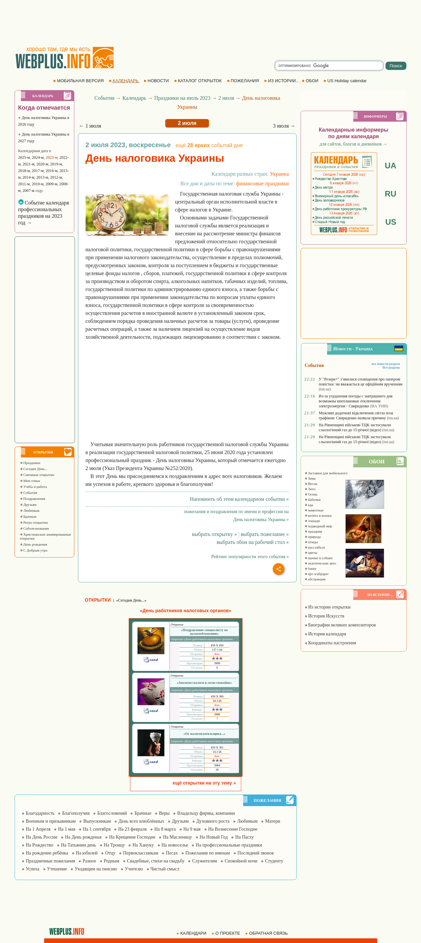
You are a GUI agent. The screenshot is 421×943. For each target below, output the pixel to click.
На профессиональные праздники (229, 845)
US (390, 221)
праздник (313, 531)
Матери (272, 821)
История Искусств (324, 616)
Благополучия (76, 813)
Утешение (57, 868)
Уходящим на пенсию (96, 868)
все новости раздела (386, 364)
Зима (310, 478)
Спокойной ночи (241, 860)
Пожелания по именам (207, 853)
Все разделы (391, 367)
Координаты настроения (330, 642)
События (28, 493)
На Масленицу (177, 837)
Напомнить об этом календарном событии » (239, 499)
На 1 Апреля (38, 829)
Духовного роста (213, 821)
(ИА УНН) (379, 406)
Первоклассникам (140, 853)
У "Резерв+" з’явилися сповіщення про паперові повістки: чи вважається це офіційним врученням (360, 381)
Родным (111, 860)
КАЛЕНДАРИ (192, 933)
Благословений (112, 813)
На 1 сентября (96, 829)
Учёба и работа (33, 487)
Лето (310, 489)
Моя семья (30, 481)
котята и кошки (318, 515)
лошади (312, 521)
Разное (89, 860)
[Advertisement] (210, 23)
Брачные (28, 516)
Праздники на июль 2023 (182, 98)
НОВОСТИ (157, 80)
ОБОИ (310, 80)
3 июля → (284, 126)
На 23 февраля (132, 829)
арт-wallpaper (317, 574)
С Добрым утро (33, 550)
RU (390, 193)
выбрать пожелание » (265, 534)
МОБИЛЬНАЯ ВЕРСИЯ (79, 80)
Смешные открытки (37, 475)
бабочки (313, 499)
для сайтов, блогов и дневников (353, 144)
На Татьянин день (78, 845)
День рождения (33, 544)
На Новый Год (214, 837)
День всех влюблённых (141, 821)
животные (314, 510)
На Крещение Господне (132, 837)
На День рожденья (83, 837)
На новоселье (175, 845)
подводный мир (318, 526)
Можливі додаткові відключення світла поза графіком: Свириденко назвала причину (356, 415)
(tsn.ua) (325, 389)
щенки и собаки (319, 558)
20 (217, 769)
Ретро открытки (34, 522)
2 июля (226, 98)
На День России (41, 837)
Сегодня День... (34, 469)
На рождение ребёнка (47, 853)
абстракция (315, 579)
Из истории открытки (328, 607)
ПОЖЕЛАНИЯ (243, 80)
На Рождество (39, 845)
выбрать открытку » (214, 534)
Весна (311, 484)
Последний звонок (256, 853)
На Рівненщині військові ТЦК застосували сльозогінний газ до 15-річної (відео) (355, 427)
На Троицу (114, 845)
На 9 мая (192, 829)
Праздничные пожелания (50, 860)
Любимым (29, 510)
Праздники (30, 463)
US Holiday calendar (345, 80)
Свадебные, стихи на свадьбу (156, 860)
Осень (311, 494)
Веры (164, 813)
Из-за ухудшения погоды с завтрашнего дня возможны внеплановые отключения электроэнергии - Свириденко (355, 401)
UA (390, 165)
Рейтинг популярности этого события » (250, 556)
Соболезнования (34, 528)
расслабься (315, 547)
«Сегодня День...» (131, 600)
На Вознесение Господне (232, 829)
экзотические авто (320, 563)
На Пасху (244, 837)
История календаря (325, 633)
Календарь (134, 98)
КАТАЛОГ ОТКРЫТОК (198, 80)
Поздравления (32, 499)
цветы (311, 553)
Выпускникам (97, 821)
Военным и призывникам (51, 821)
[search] (329, 65)
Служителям (204, 860)
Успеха (32, 868)
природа (313, 537)
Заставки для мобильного (326, 473)
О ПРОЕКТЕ (227, 933)
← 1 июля (90, 126)
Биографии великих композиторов (340, 624)
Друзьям (28, 504)
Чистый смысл (165, 868)
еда (309, 505)
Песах (172, 853)
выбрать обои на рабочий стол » (253, 542)
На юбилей (87, 853)
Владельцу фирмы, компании (206, 813)
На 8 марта (165, 829)
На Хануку (143, 845)
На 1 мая (66, 829)
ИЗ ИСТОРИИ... (282, 80)
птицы (311, 542)
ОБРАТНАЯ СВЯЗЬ (267, 933)
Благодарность (40, 813)
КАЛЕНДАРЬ (124, 80)
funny (310, 568)
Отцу (110, 853)
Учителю (134, 868)
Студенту (274, 860)
